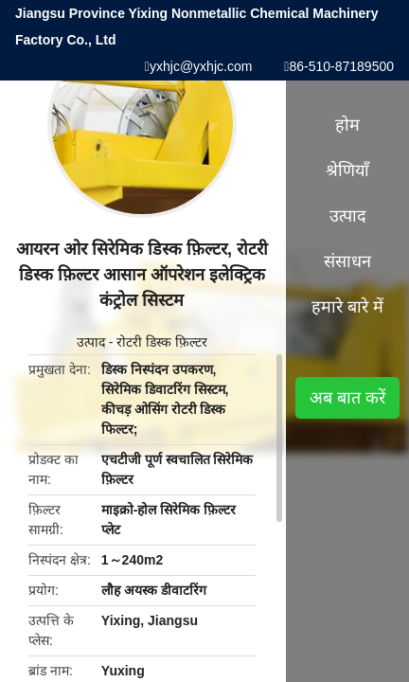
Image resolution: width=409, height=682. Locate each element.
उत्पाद (91, 342)
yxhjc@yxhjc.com (201, 66)
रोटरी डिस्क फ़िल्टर (161, 342)
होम (347, 125)
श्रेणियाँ (347, 170)
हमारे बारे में (347, 306)
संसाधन (347, 261)
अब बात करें (347, 397)
